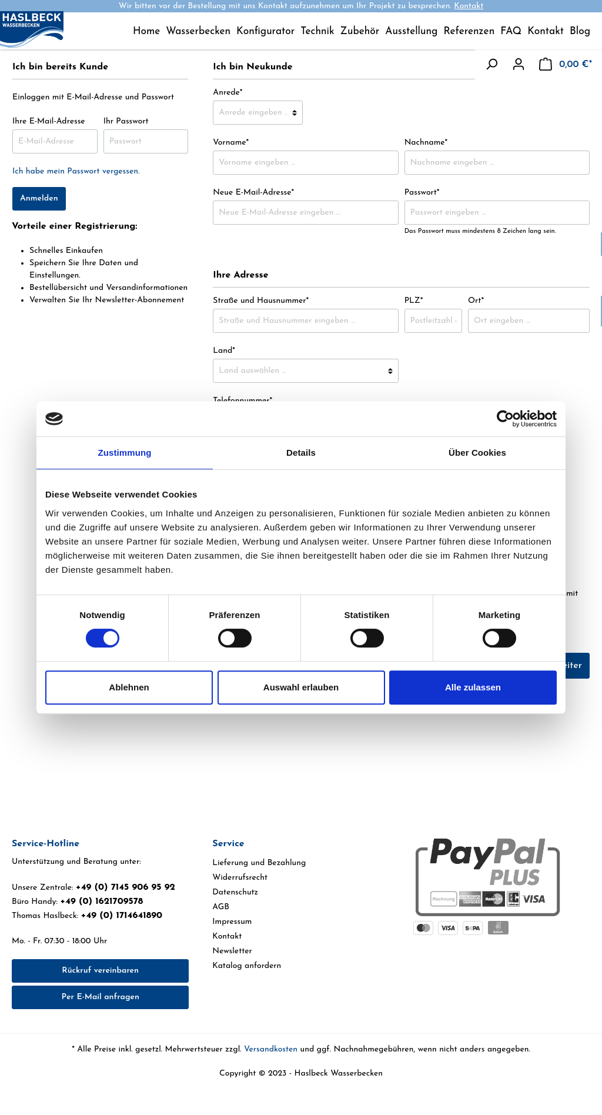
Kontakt (468, 6)
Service (228, 844)
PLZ (413, 300)
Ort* (476, 300)
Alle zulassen (473, 687)
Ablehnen (129, 687)
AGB (220, 907)
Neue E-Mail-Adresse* (253, 192)
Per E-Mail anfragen (100, 997)
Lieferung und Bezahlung (259, 863)
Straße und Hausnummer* (261, 300)
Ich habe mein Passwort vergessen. (75, 171)
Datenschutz (235, 892)
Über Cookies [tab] (477, 453)
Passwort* (422, 192)
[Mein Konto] (518, 64)
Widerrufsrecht (239, 877)
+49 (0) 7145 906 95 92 (125, 887)
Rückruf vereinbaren (100, 970)
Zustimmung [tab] (125, 453)
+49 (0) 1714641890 (121, 915)
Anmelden (39, 198)
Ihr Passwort (126, 121)
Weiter (568, 665)
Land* (224, 350)
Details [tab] (301, 453)
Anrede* (227, 92)
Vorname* (231, 142)
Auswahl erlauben (301, 687)
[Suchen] (491, 64)
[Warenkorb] (565, 64)
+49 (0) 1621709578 (101, 901)
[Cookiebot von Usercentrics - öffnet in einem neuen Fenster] (505, 419)
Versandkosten (270, 1049)
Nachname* (426, 142)
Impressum (232, 921)
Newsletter (232, 951)
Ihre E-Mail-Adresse (48, 121)
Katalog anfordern (246, 966)
